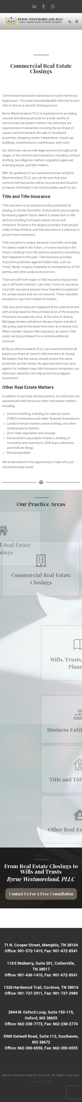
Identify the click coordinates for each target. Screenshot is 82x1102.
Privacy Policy (41, 1081)
